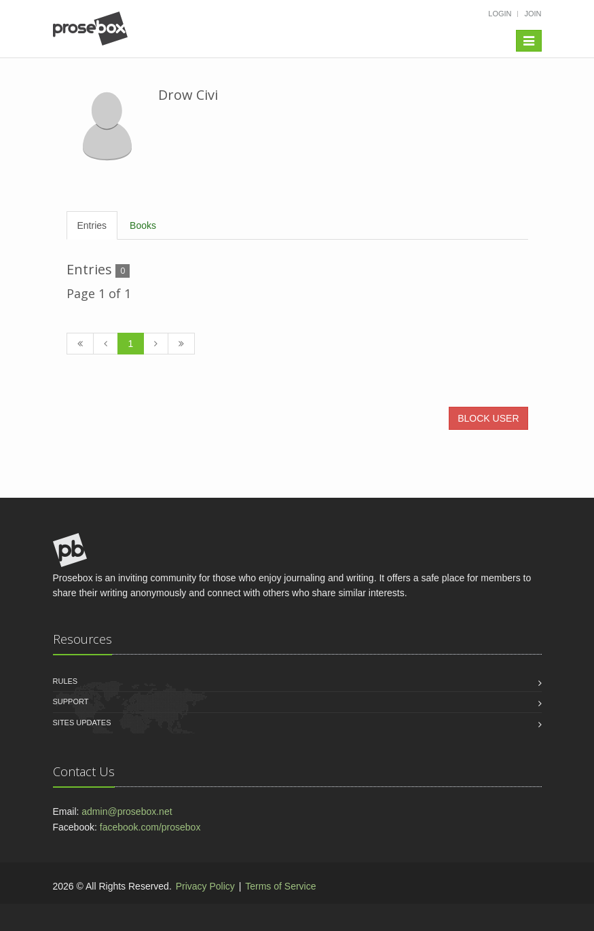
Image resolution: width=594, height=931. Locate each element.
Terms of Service (280, 886)
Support (71, 701)
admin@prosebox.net (126, 811)
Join (532, 14)
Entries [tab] (92, 225)
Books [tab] (143, 225)
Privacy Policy (205, 886)
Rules (65, 681)
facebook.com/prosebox (150, 827)
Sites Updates (82, 722)
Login (499, 14)
